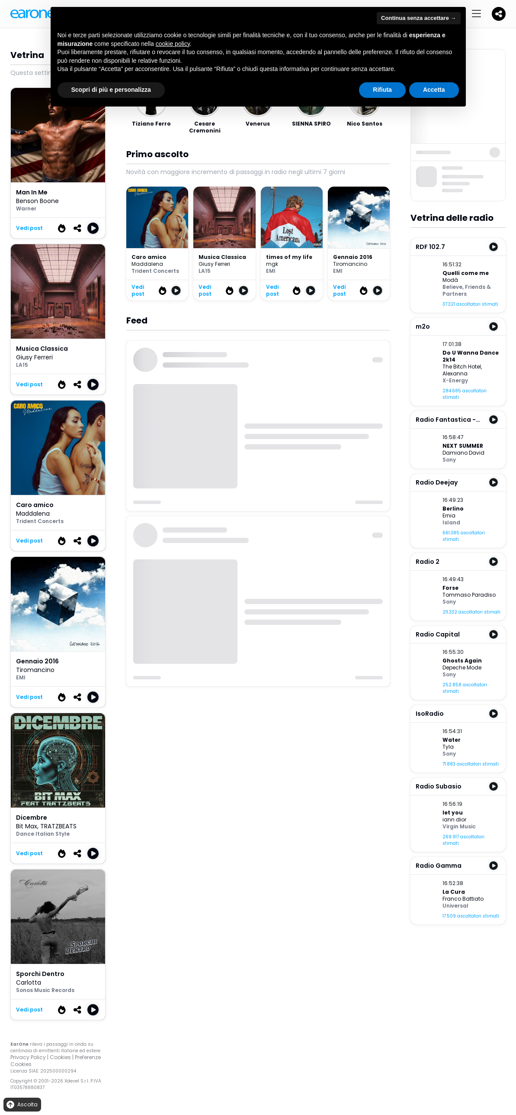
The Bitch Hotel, (462, 366)
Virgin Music (459, 826)
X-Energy (455, 380)
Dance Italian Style (43, 833)
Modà (450, 280)
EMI (21, 677)
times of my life (289, 257)
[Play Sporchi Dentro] (93, 1010)
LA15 (22, 364)
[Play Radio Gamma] (493, 865)
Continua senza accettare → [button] (418, 18)
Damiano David (463, 452)
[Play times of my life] (310, 290)
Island (451, 522)
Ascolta (21, 1104)
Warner (26, 208)
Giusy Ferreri (34, 357)
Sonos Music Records (45, 990)
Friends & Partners (466, 290)
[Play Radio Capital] (493, 634)
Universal (455, 905)
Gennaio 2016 (352, 257)
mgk (272, 264)
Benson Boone (37, 201)
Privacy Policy (28, 1057)
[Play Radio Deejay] (493, 482)
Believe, (453, 287)
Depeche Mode (461, 667)
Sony (449, 459)
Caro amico (149, 257)
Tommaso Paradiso (469, 594)
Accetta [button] (434, 89)
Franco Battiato (463, 898)
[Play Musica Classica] (93, 384)
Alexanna (455, 373)
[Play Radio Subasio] (493, 786)
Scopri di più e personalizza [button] (111, 89)
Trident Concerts (40, 521)
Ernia (448, 515)
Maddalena (33, 513)
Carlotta (28, 982)
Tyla (448, 746)
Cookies (60, 1057)
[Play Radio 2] (493, 561)
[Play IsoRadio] (493, 713)
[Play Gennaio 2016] (93, 697)
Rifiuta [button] (382, 89)
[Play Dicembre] (93, 853)
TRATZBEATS (58, 826)
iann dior (454, 819)
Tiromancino (35, 670)
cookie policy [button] (173, 43)
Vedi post (29, 228)
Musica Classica (222, 257)
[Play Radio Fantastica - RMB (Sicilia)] (493, 419)
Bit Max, (28, 826)
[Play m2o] (493, 326)
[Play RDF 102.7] (493, 247)
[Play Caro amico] (93, 541)
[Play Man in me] (93, 228)
